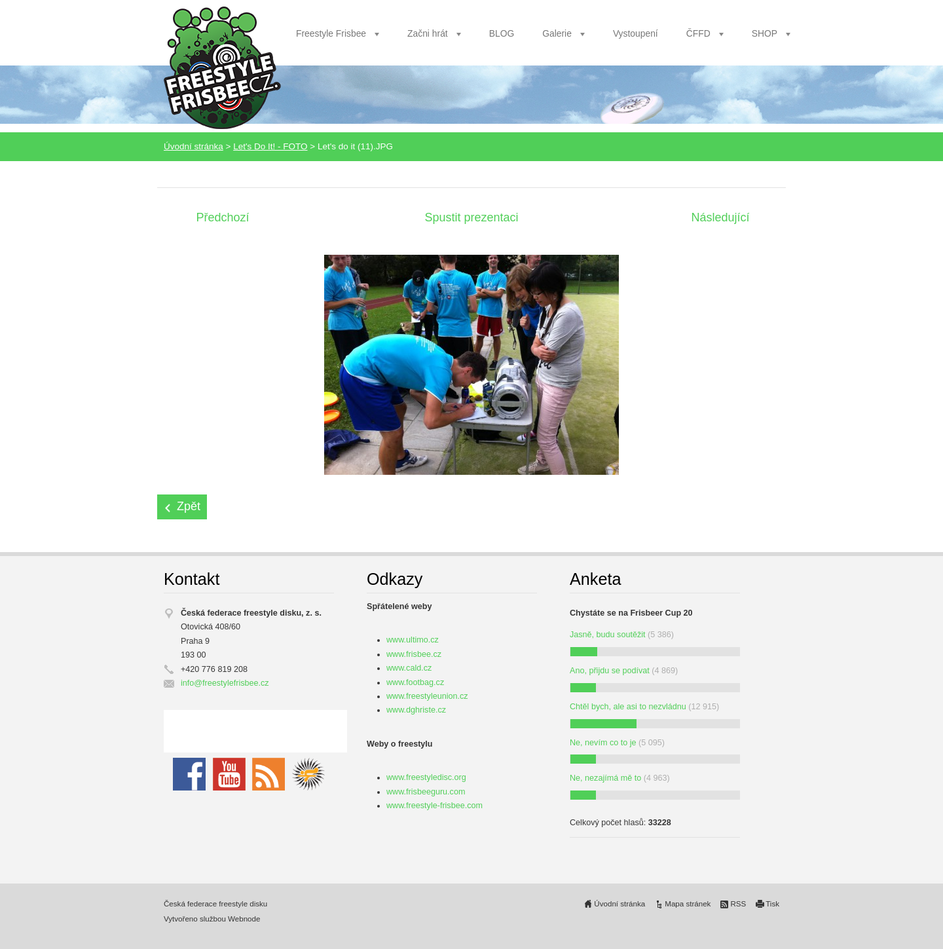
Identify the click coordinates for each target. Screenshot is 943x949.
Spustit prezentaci (471, 217)
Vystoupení (635, 33)
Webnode (244, 919)
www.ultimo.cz (412, 639)
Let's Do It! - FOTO (270, 146)
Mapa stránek (688, 904)
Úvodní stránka (193, 146)
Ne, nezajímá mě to (605, 778)
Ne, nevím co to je (603, 742)
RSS (738, 904)
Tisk (772, 904)
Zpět (188, 506)
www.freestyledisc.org (426, 777)
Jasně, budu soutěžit (608, 634)
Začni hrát (427, 33)
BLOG (502, 33)
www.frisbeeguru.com (425, 791)
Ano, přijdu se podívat (610, 670)
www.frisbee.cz (413, 654)
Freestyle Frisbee (331, 33)
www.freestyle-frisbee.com (434, 805)
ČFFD (698, 33)
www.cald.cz (409, 668)
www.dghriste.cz (416, 710)
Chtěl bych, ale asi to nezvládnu (628, 706)
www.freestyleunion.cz (427, 696)
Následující (720, 217)
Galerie (557, 33)
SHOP (764, 33)
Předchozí (222, 217)
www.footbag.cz (415, 682)
